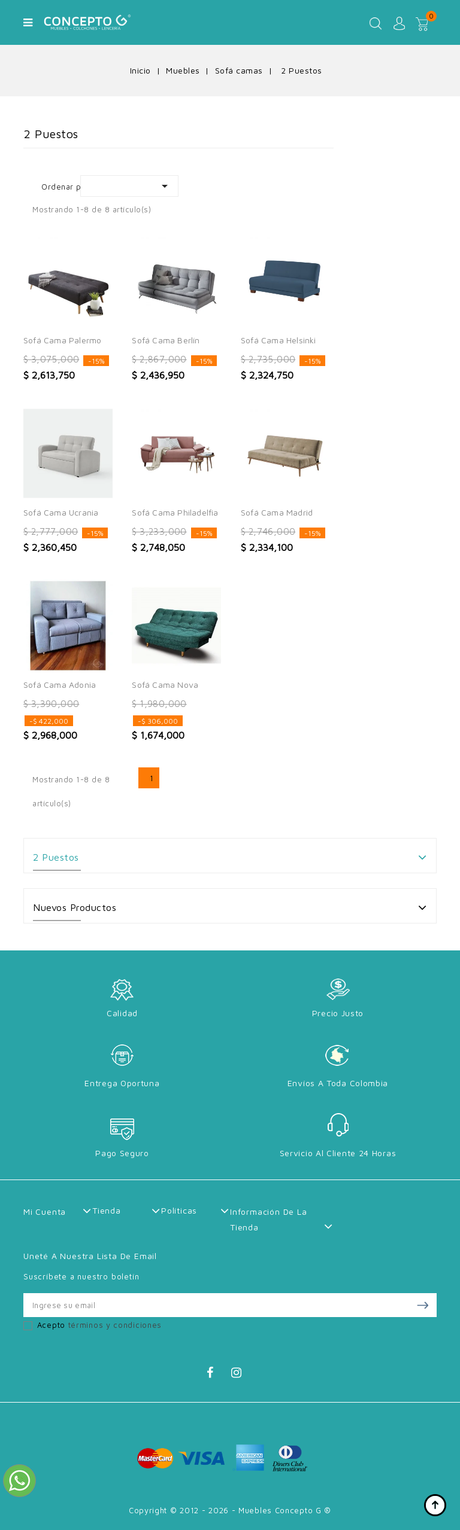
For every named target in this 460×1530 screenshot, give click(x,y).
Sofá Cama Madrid (277, 512)
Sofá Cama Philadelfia (175, 512)
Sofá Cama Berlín (165, 340)
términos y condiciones (115, 1325)
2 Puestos (56, 857)
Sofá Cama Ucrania (60, 512)
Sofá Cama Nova (165, 684)
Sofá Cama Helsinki (278, 340)
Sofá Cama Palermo (62, 340)
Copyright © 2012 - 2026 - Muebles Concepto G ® (230, 1510)
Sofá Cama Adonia (59, 684)
